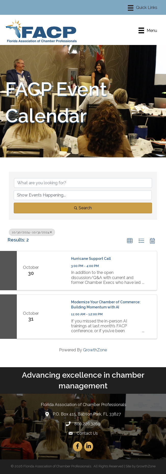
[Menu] (142, 8)
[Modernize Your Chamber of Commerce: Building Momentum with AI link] (55, 316)
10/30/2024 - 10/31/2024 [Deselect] (32, 232)
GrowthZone (95, 350)
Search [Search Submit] (83, 207)
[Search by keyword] (83, 183)
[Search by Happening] (83, 195)
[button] (130, 241)
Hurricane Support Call (91, 259)
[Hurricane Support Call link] (55, 270)
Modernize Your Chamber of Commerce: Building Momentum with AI (106, 304)
